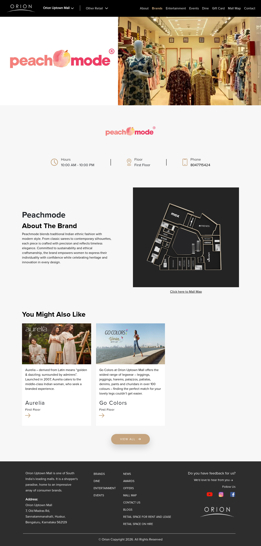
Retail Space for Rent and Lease (147, 517)
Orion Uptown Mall (56, 8)
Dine (205, 8)
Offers (128, 488)
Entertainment (176, 8)
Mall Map (234, 8)
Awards (128, 481)
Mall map (130, 495)
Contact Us (131, 502)
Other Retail (94, 8)
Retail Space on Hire (138, 524)
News (127, 474)
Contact (249, 8)
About (144, 8)
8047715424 (200, 165)
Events (194, 8)
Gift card (218, 8)
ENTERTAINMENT (105, 488)
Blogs (127, 510)
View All (130, 439)
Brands (157, 8)
